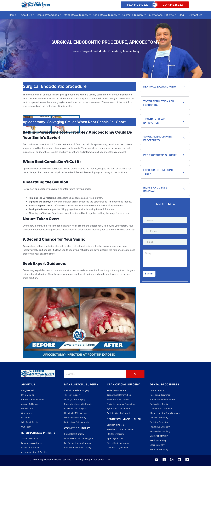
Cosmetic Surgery (133, 21)
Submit (149, 280)
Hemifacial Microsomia (75, 455)
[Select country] (146, 238)
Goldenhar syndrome (117, 489)
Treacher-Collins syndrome (120, 471)
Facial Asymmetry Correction (121, 446)
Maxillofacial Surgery (76, 21)
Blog (181, 21)
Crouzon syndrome (116, 466)
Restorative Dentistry (160, 446)
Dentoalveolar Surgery (75, 459)
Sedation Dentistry (159, 491)
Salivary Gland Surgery (75, 450)
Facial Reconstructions (118, 441)
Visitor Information (30, 489)
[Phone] (165, 238)
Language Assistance (31, 485)
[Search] (95, 416)
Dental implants (158, 432)
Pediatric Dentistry (159, 459)
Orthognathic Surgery (74, 441)
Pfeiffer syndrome (115, 476)
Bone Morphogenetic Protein (78, 446)
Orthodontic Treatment (161, 450)
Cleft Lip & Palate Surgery (76, 432)
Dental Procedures (48, 21)
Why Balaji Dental (30, 464)
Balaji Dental (27, 432)
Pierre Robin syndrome (118, 485)
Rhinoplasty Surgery (74, 476)
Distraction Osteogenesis (76, 464)
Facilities (25, 459)
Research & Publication (32, 441)
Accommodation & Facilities (34, 494)
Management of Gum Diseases (165, 455)
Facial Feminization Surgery (77, 489)
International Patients (161, 21)
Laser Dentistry (157, 487)
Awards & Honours (30, 446)
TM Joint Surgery (72, 437)
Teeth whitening (158, 482)
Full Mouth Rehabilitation (162, 441)
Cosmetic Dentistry (159, 477)
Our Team (26, 468)
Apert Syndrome (115, 480)
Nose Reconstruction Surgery (78, 480)
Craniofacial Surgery (105, 21)
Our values (26, 455)
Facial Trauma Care (116, 432)
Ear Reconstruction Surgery (77, 485)
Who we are (27, 450)
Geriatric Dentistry (159, 464)
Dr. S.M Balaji (27, 437)
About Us (27, 21)
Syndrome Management (119, 450)
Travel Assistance (29, 480)
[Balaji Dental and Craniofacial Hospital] (50, 8)
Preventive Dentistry (160, 468)
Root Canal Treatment (160, 437)
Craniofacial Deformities (119, 437)
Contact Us (195, 21)
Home (12, 21)
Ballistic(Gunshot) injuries (119, 455)
